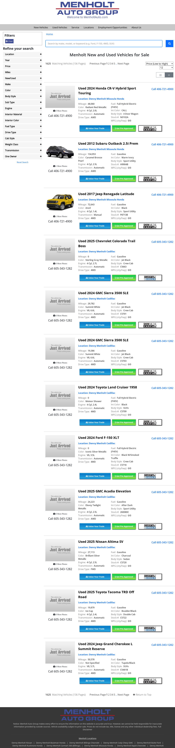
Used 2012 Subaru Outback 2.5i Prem (108, 144)
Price (7, 66)
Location (9, 54)
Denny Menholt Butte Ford (149, 743)
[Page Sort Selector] (159, 64)
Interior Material (13, 114)
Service (75, 27)
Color (8, 90)
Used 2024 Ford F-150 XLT (98, 438)
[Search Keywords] (169, 43)
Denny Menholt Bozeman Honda (51, 743)
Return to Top (142, 695)
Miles (7, 72)
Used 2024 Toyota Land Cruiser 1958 (107, 387)
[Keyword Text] (103, 43)
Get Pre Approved (124, 128)
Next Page (123, 63)
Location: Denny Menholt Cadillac (96, 251)
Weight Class (11, 144)
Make (8, 84)
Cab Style (9, 138)
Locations (89, 27)
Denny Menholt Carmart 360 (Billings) (64, 746)
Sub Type (9, 102)
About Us (136, 27)
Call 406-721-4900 (162, 89)
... (116, 64)
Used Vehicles (59, 27)
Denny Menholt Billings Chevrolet (84, 743)
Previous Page (98, 63)
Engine (8, 108)
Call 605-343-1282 (162, 242)
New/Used (10, 78)
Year (7, 60)
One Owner (11, 156)
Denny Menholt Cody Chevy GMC (118, 743)
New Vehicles (41, 27)
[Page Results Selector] (166, 68)
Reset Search (22, 162)
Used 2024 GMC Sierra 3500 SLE (103, 293)
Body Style (10, 96)
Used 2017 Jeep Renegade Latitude (106, 194)
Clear (9, 41)
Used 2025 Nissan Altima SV (100, 542)
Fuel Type (10, 126)
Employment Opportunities (112, 27)
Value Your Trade (95, 128)
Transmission (12, 150)
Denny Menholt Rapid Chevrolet (131, 746)
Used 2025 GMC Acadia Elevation (104, 491)
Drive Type (10, 132)
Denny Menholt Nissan (22, 743)
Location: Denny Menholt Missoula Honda (101, 99)
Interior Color (12, 120)
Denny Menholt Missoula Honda (99, 746)
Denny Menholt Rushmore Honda (27, 746)
